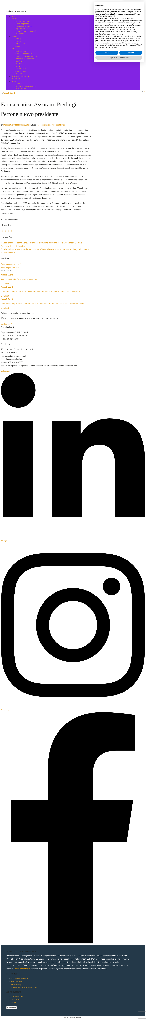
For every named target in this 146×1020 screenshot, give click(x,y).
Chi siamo (14, 19)
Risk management (22, 24)
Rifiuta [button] (106, 1009)
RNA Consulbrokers (17, 981)
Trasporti (18, 74)
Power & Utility (20, 69)
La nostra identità (22, 21)
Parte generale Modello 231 (20, 978)
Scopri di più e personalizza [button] (119, 1014)
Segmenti (14, 36)
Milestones (19, 34)
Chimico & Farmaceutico (24, 54)
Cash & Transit (20, 51)
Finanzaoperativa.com (11, 264)
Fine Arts (18, 61)
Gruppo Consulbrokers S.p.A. (26, 31)
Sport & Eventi (20, 71)
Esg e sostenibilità (22, 29)
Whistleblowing (16, 984)
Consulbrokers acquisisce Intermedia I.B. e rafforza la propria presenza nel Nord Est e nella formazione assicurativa (42, 304)
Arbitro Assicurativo (22, 969)
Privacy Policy (11, 1007)
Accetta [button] (131, 1009)
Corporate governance (23, 26)
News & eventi (15, 79)
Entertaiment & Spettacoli (25, 59)
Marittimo (19, 64)
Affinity (18, 39)
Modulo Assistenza (17, 996)
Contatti (13, 81)
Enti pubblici (20, 44)
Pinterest (56, 125)
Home (13, 16)
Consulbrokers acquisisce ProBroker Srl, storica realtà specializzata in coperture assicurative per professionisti (41, 292)
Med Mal (18, 66)
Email (62, 125)
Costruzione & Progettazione (26, 56)
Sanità (17, 46)
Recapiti (18, 84)
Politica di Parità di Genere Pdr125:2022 (24, 988)
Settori (13, 49)
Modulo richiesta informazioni (26, 86)
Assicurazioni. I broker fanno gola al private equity (19, 279)
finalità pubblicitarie (102, 986)
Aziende (18, 41)
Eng (145, 91)
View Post (5, 284)
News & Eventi (9, 93)
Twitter (48, 125)
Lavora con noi (20, 89)
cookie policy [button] (111, 972)
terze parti (130, 975)
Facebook (40, 125)
